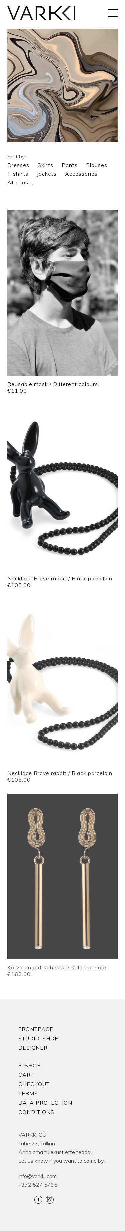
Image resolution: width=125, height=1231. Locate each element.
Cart (26, 1074)
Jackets (47, 173)
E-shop (29, 1065)
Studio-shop (38, 1038)
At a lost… (21, 182)
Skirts (45, 165)
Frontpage (35, 1029)
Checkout (34, 1084)
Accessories (81, 173)
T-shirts (17, 173)
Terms (28, 1093)
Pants (70, 165)
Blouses (96, 165)
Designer (33, 1047)
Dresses (18, 165)
